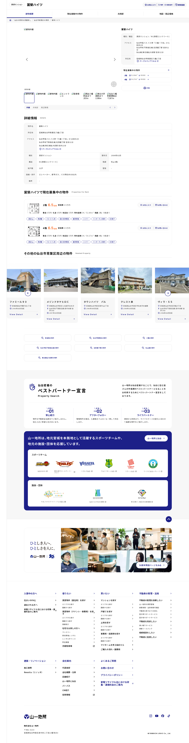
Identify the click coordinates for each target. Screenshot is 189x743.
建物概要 (29, 13)
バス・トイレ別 (51, 219)
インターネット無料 (99, 219)
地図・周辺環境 (166, 13)
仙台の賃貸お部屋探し (22, 20)
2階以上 (31, 219)
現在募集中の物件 (75, 13)
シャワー (86, 219)
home (10, 20)
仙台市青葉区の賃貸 (41, 20)
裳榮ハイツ (56, 20)
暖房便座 (76, 219)
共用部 (121, 13)
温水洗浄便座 (64, 219)
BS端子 (112, 219)
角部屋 (40, 219)
